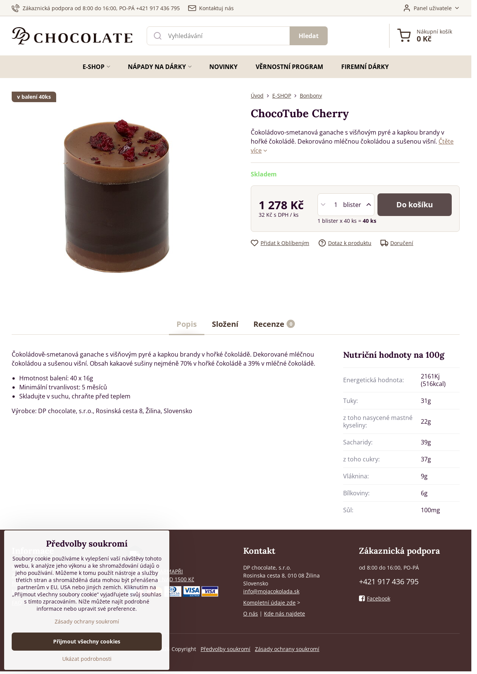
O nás (250, 613)
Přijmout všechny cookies (86, 641)
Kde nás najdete (284, 613)
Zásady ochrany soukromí (287, 649)
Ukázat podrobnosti (87, 658)
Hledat (309, 36)
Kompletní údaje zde (269, 602)
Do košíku (414, 204)
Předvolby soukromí (225, 649)
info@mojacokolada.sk (271, 591)
